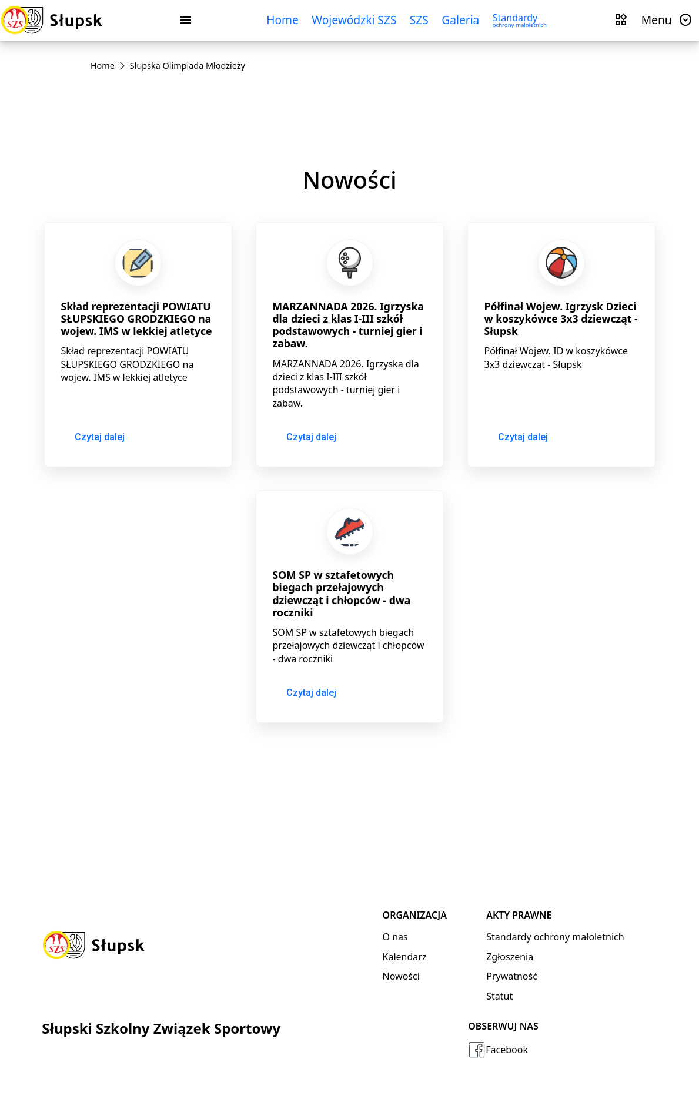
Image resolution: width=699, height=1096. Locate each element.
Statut (499, 996)
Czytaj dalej (100, 437)
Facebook (498, 1049)
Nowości (401, 976)
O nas (395, 936)
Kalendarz (405, 956)
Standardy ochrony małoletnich (555, 936)
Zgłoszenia (509, 956)
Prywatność (511, 976)
